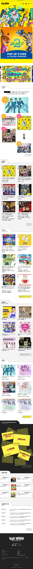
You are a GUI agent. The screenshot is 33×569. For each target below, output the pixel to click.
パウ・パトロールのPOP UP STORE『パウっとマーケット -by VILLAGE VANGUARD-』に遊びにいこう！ (24, 267)
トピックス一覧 (28, 154)
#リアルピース (4, 292)
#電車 (7, 250)
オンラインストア (4, 555)
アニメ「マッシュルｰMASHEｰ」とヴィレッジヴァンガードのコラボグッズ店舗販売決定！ (8, 197)
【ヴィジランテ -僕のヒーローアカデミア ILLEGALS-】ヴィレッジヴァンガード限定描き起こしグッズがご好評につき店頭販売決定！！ (24, 178)
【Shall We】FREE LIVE (5, 393)
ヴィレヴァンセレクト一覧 (26, 466)
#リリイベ (7, 379)
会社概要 (12, 557)
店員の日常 (22, 93)
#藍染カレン (19, 218)
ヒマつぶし (16, 93)
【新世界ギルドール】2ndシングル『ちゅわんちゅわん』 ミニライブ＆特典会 (24, 394)
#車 (9, 250)
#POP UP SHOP (24, 249)
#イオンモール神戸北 (11, 218)
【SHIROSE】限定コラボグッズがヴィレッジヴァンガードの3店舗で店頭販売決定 (8, 214)
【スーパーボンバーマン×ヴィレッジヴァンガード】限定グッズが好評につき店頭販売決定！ (8, 178)
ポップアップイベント (5, 551)
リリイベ (18, 550)
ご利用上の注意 (15, 557)
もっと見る (28, 224)
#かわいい (3, 271)
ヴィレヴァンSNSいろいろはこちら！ (24, 0)
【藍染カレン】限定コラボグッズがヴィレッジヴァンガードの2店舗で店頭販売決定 (24, 214)
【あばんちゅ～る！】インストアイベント (8, 410)
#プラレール (3, 250)
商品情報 (3, 550)
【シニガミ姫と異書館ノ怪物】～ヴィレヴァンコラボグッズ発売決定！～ (24, 319)
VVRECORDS (10, 93)
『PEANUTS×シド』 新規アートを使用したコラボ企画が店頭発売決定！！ (24, 350)
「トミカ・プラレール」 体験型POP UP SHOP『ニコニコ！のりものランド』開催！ (8, 247)
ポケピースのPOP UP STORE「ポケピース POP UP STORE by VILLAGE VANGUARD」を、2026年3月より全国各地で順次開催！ (24, 287)
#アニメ (23, 181)
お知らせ (3, 557)
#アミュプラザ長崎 (4, 220)
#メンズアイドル (9, 395)
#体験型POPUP (9, 292)
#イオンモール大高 (27, 217)
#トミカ (11, 249)
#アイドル (3, 379)
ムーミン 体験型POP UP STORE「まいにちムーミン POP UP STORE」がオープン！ (24, 247)
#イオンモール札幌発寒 (21, 217)
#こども (3, 249)
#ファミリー (7, 249)
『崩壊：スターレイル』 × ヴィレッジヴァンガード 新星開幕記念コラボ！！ (8, 334)
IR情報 (9, 557)
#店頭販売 (7, 217)
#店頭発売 (7, 180)
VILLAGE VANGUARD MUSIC (21, 555)
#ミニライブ (3, 395)
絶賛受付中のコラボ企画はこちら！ (25, 354)
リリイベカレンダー (27, 416)
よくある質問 (26, 557)
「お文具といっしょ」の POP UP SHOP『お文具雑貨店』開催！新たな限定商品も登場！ (8, 267)
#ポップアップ (20, 250)
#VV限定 (3, 180)
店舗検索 (18, 554)
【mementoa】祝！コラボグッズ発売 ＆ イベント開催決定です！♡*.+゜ (8, 350)
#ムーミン (19, 249)
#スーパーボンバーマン (5, 181)
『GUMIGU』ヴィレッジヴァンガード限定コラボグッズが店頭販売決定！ (24, 197)
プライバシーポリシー (21, 557)
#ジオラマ (13, 250)
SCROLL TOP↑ (17, 564)
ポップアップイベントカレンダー (25, 296)
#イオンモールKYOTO (5, 218)
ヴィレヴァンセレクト (5, 554)
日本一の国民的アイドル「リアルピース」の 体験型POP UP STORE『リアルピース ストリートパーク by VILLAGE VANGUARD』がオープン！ (8, 288)
